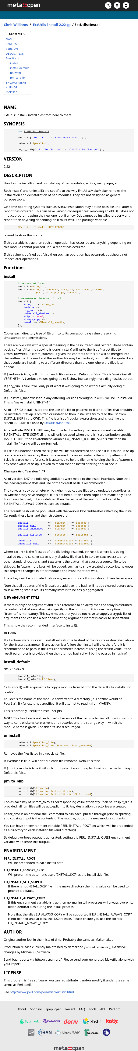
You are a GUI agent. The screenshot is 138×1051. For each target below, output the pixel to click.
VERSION (12, 48)
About (21, 1009)
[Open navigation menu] (117, 5)
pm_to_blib (17, 77)
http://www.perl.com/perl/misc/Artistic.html (42, 992)
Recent (70, 1009)
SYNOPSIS (12, 44)
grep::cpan (54, 1009)
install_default (19, 68)
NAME (10, 39)
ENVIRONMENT (16, 82)
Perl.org (115, 1009)
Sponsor (36, 1009)
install (14, 63)
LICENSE (11, 92)
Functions (12, 58)
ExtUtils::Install (36, 131)
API (102, 1009)
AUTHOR (11, 87)
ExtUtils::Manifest (57, 423)
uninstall (16, 73)
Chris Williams (16, 25)
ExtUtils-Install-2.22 (49, 25)
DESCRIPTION (15, 53)
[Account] (126, 5)
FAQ (82, 1009)
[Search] (108, 5)
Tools (92, 1009)
